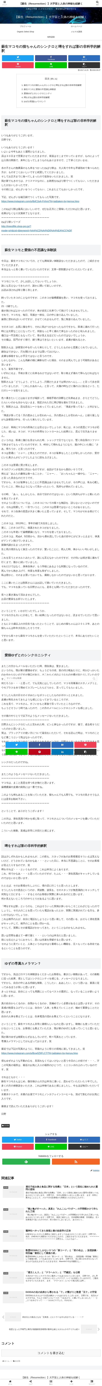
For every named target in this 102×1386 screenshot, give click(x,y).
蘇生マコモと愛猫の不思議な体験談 (39, 90)
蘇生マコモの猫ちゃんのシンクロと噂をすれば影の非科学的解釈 (53, 85)
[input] (51, 678)
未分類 (6, 1127)
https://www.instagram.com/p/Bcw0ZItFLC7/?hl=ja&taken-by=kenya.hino (39, 1054)
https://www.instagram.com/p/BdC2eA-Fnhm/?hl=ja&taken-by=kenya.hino (40, 202)
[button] (94, 678)
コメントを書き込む (51, 1354)
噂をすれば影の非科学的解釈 (36, 98)
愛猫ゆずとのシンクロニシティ (37, 94)
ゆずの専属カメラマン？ (33, 102)
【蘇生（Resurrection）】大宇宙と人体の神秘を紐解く (51, 3)
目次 (47, 78)
